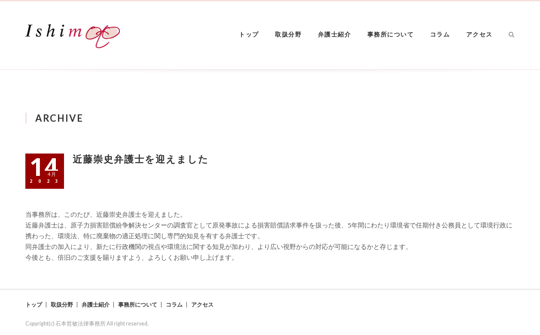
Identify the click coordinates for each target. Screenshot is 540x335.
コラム (440, 34)
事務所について (390, 34)
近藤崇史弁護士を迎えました (141, 159)
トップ (249, 34)
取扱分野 (288, 34)
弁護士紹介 (334, 34)
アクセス (479, 34)
